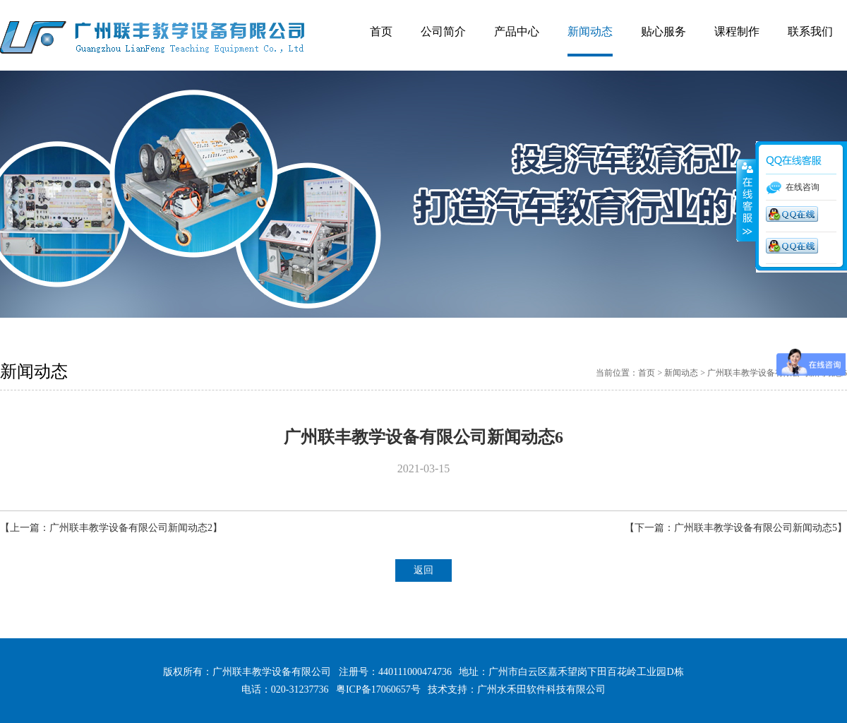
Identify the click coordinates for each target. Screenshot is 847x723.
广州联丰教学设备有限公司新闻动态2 (130, 527)
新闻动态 (681, 373)
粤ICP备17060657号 (378, 689)
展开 (746, 200)
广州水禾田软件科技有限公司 (541, 689)
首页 (646, 373)
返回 (423, 570)
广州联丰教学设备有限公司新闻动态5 (755, 527)
